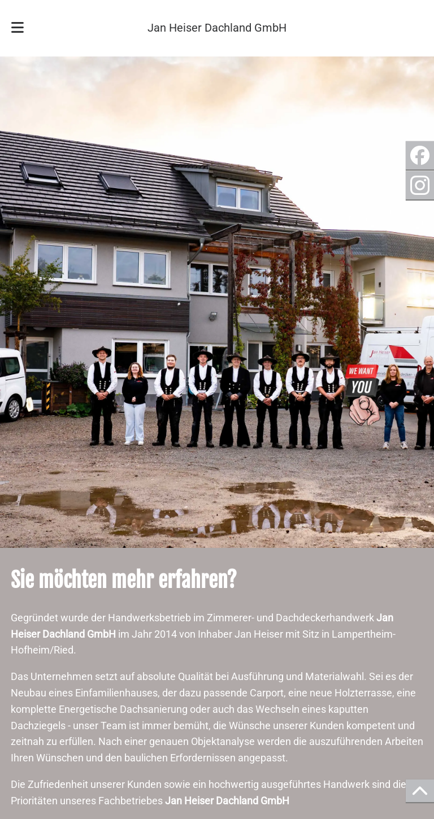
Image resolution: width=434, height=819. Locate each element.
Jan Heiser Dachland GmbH (217, 27)
